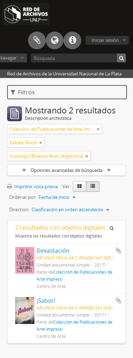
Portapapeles (37, 40)
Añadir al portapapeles (118, 250)
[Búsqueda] (78, 58)
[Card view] (79, 186)
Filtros (23, 92)
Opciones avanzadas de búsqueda (66, 170)
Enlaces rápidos (72, 40)
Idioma (54, 40)
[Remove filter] (98, 129)
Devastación (53, 250)
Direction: (19, 209)
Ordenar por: (23, 197)
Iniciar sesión (105, 40)
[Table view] (93, 186)
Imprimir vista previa (32, 186)
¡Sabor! (46, 300)
